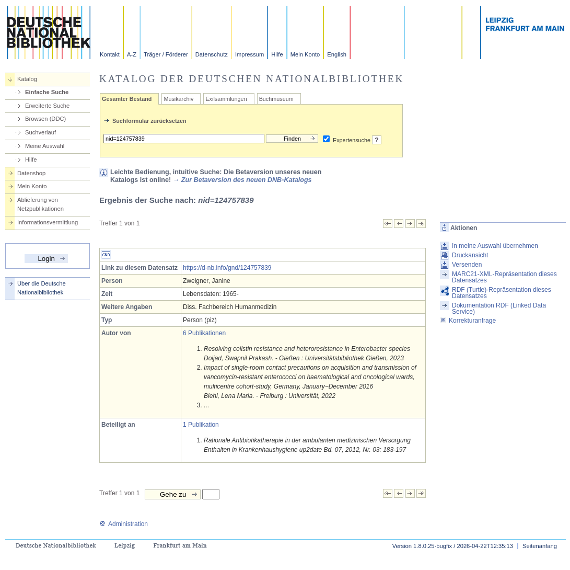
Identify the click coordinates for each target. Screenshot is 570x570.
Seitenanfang (539, 546)
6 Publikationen (204, 333)
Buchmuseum (276, 99)
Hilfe (277, 54)
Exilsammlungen (226, 99)
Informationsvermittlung (47, 222)
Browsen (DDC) (45, 119)
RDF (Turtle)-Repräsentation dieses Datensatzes (501, 293)
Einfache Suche (46, 92)
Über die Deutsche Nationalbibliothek (41, 287)
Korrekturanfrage (468, 320)
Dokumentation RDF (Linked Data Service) (499, 308)
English (336, 54)
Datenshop (31, 173)
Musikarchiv (178, 99)
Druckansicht (470, 255)
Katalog (27, 79)
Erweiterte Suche (47, 105)
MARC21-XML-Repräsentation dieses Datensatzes (504, 277)
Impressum (249, 54)
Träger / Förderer (166, 54)
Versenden (467, 264)
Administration (123, 524)
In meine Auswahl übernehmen (495, 245)
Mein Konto (305, 54)
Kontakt (110, 54)
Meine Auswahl (44, 146)
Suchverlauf (40, 132)
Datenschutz (211, 54)
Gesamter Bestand (127, 99)
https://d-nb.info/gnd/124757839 (227, 267)
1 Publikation (201, 424)
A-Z (131, 54)
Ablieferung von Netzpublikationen (40, 204)
